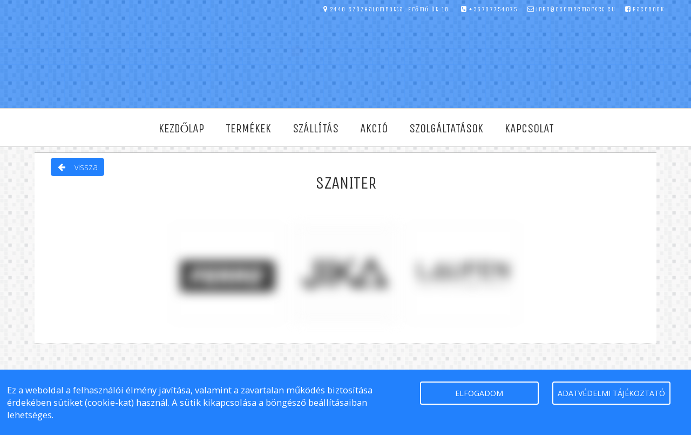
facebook (645, 9)
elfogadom (479, 393)
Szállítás (315, 129)
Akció (374, 129)
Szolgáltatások (446, 129)
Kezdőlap (182, 129)
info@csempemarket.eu (571, 9)
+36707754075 (489, 9)
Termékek (248, 129)
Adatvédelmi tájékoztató (611, 393)
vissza (78, 167)
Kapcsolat (529, 129)
